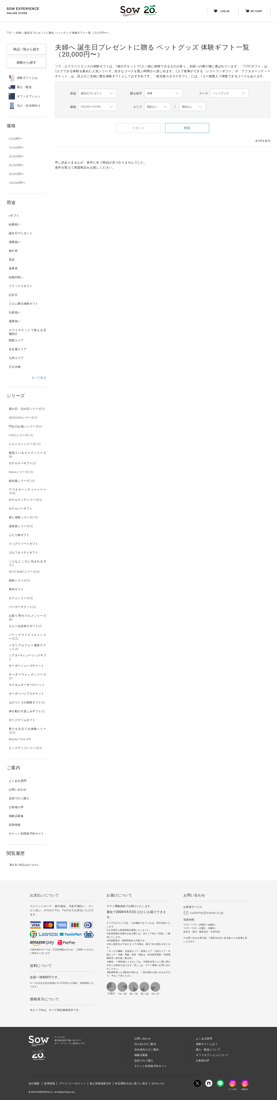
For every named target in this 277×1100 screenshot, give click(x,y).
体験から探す (26, 62)
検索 (187, 128)
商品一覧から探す (26, 49)
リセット (138, 128)
